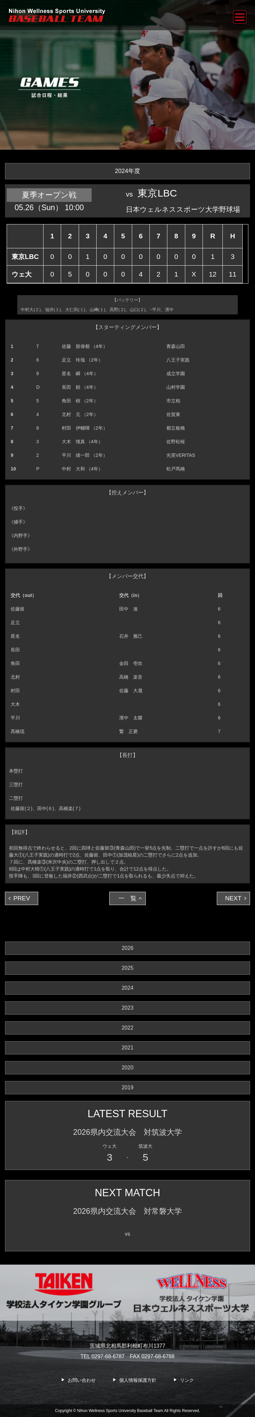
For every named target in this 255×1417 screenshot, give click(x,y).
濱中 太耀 (130, 717)
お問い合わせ (82, 1380)
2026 (127, 948)
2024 (127, 988)
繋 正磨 (128, 731)
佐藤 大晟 (130, 690)
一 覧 (127, 898)
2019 (127, 1087)
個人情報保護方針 (137, 1380)
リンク (187, 1380)
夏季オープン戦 (49, 195)
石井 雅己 (130, 636)
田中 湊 (128, 609)
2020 (127, 1067)
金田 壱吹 (130, 663)
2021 (127, 1047)
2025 (127, 968)
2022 (127, 1028)
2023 (127, 1008)
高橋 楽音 (130, 677)
